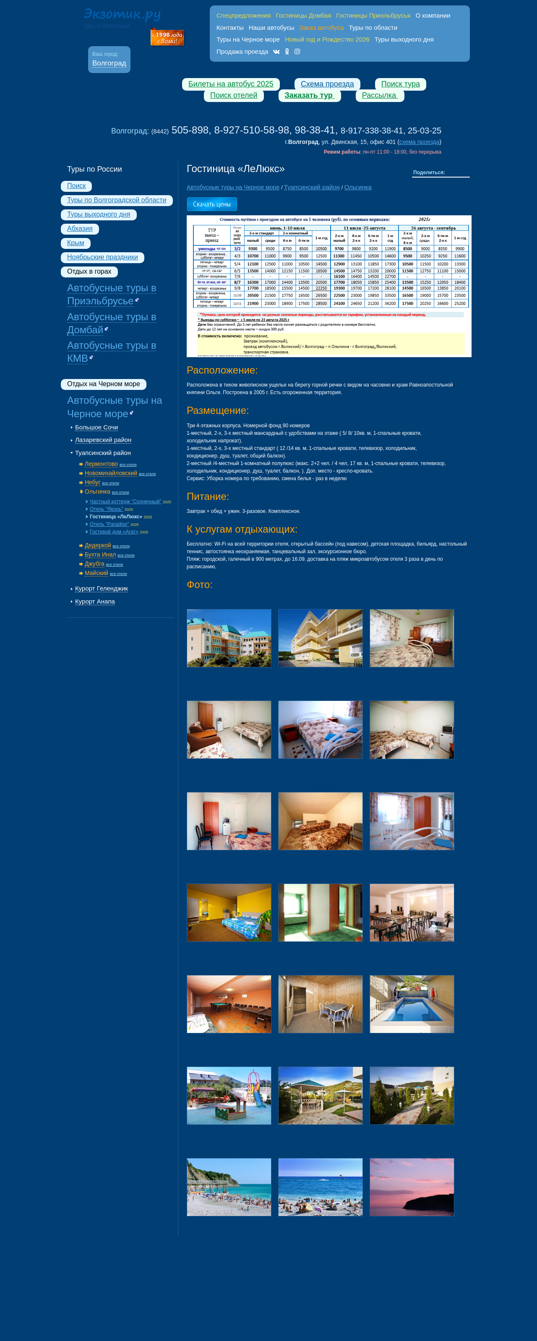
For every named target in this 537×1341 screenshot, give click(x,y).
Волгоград (109, 63)
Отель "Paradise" (109, 524)
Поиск (76, 185)
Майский (96, 573)
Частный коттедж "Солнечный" (126, 502)
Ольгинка (97, 491)
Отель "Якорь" (106, 509)
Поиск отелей (234, 95)
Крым (75, 242)
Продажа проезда (242, 51)
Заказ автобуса (321, 27)
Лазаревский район (103, 439)
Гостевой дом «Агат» (114, 532)
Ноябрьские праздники (102, 257)
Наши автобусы (272, 27)
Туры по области (373, 27)
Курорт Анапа (95, 601)
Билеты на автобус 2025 (231, 84)
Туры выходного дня (404, 39)
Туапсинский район (103, 452)
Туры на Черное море (248, 39)
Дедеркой (98, 545)
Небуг (93, 482)
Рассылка (380, 95)
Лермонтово (101, 463)
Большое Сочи (96, 427)
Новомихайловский (111, 473)
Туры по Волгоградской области (117, 200)
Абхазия (80, 228)
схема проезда (419, 142)
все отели (128, 465)
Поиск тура (400, 84)
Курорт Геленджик (101, 588)
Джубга (94, 563)
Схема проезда (327, 84)
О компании (433, 15)
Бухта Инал (100, 554)
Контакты (230, 27)
